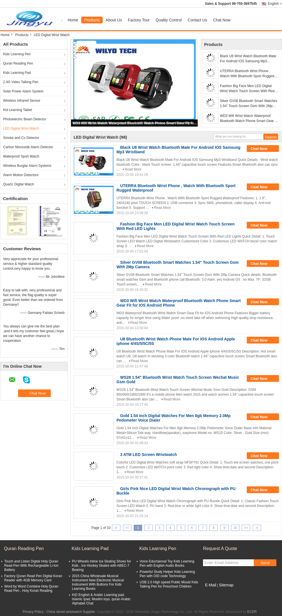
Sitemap (226, 585)
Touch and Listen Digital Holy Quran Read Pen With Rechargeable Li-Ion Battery (31, 565)
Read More (133, 169)
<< (127, 528)
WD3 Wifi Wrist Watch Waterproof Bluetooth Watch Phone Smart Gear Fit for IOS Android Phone (134, 123)
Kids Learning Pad (17, 73)
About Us (114, 20)
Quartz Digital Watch (18, 184)
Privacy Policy (33, 612)
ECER (252, 612)
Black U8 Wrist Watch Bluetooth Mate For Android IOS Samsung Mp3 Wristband (248, 59)
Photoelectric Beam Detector (24, 119)
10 (235, 528)
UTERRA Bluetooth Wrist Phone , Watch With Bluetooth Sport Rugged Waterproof (247, 74)
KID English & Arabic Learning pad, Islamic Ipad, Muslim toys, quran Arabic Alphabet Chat (101, 599)
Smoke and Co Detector (21, 138)
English (275, 4)
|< (116, 528)
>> (246, 528)
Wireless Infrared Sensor (21, 101)
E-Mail (210, 585)
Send (265, 563)
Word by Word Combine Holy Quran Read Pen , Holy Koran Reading (31, 588)
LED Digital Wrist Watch (21, 128)
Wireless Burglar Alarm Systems (27, 166)
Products (92, 20)
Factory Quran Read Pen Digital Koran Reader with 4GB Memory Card (33, 578)
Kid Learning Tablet (17, 110)
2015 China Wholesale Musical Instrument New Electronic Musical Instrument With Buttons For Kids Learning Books (98, 582)
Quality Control (169, 20)
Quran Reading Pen (18, 63)
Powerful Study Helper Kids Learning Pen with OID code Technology (167, 574)
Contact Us (197, 20)
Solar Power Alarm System (23, 91)
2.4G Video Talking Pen (20, 82)
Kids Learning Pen (17, 54)
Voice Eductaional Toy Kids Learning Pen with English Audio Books (167, 563)
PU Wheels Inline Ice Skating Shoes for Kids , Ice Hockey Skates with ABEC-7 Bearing (101, 565)
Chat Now (221, 20)
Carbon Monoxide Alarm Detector (28, 147)
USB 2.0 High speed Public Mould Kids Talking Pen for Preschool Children (169, 584)
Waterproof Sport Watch (21, 156)
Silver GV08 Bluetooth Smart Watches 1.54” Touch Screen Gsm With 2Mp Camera (248, 103)
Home (73, 20)
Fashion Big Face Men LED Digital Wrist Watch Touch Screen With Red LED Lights (247, 89)
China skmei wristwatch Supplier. (71, 612)
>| (256, 528)
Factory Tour (139, 20)
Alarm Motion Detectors (20, 175)
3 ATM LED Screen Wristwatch (148, 454)
